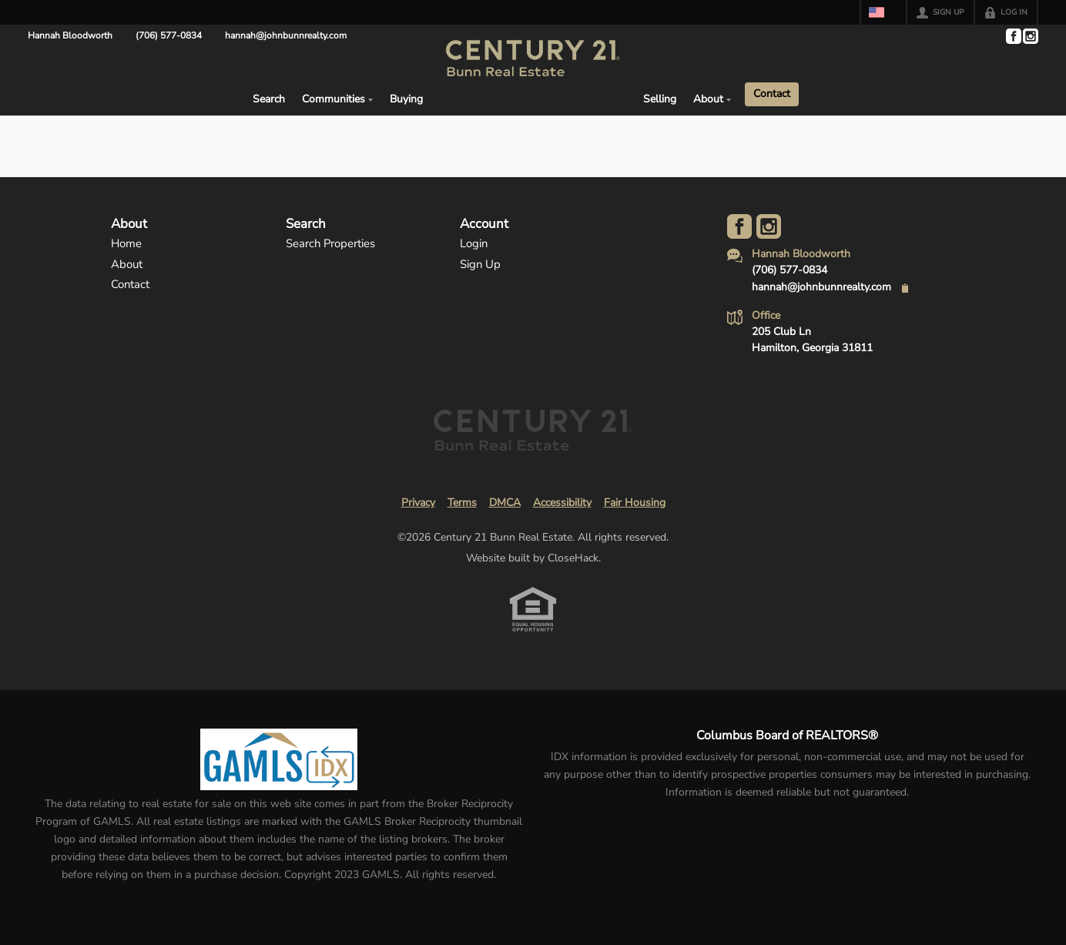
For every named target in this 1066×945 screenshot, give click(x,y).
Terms (462, 502)
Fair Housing (634, 502)
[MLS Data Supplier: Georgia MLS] (278, 759)
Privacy (418, 502)
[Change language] (883, 12)
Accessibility (562, 502)
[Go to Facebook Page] (1012, 36)
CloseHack (573, 558)
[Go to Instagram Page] (1029, 36)
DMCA (505, 502)
